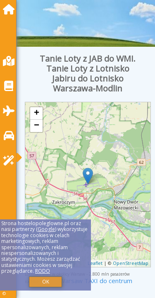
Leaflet (95, 263)
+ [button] (36, 113)
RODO (42, 270)
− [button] (36, 126)
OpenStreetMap (130, 263)
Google (46, 229)
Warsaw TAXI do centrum (96, 280)
